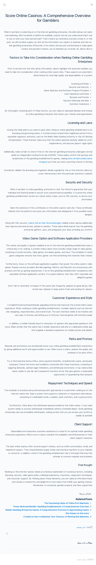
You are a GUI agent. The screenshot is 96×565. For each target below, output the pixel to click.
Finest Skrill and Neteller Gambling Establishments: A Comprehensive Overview (51, 506)
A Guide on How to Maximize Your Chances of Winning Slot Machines (56, 517)
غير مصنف (80, 527)
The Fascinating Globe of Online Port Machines (66, 503)
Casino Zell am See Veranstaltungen (44, 223)
